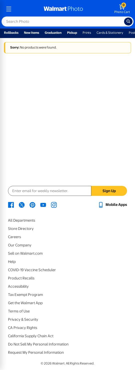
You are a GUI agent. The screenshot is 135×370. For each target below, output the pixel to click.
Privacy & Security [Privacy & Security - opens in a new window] (23, 319)
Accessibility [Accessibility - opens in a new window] (18, 286)
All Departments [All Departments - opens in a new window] (21, 220)
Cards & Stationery (110, 33)
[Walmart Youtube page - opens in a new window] (43, 204)
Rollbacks (11, 33)
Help (12, 261)
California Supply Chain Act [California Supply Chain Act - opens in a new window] (30, 336)
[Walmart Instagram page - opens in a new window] (54, 204)
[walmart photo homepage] (63, 9)
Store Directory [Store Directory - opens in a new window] (21, 228)
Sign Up (109, 191)
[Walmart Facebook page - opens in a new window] (11, 204)
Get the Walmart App (25, 303)
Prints (87, 33)
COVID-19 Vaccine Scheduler (32, 270)
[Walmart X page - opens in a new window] (22, 204)
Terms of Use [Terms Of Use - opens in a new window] (19, 311)
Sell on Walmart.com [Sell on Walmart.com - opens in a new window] (25, 253)
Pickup (72, 33)
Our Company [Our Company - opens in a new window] (19, 245)
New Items (31, 33)
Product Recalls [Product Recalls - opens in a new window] (21, 278)
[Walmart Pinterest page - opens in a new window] (32, 204)
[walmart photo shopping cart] (122, 9)
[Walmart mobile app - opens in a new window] (112, 204)
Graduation (53, 33)
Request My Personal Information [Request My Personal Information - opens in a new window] (36, 352)
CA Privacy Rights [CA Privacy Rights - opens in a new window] (22, 327)
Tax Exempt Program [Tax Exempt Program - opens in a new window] (25, 294)
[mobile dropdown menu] (8, 9)
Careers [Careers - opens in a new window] (14, 237)
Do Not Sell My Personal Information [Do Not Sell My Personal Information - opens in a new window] (38, 344)
